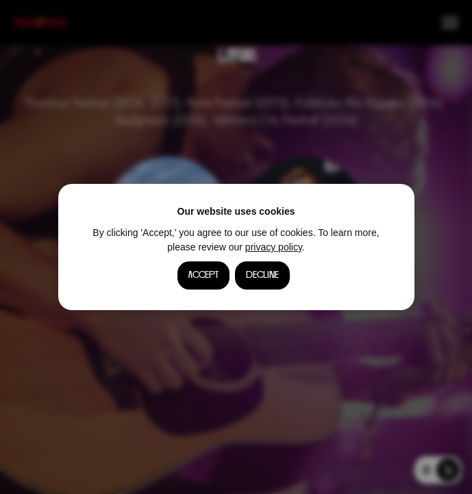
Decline (262, 275)
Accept (203, 275)
